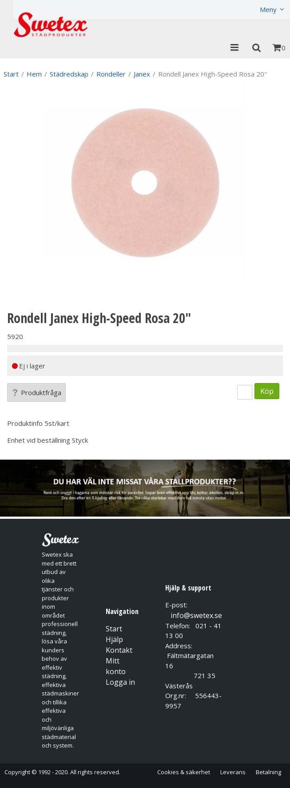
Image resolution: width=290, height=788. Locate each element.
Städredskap (69, 73)
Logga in (120, 682)
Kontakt (119, 650)
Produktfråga (36, 392)
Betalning (268, 772)
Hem (34, 73)
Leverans (233, 772)
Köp (267, 391)
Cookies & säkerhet (183, 772)
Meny (268, 9)
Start (11, 73)
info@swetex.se (196, 615)
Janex (142, 73)
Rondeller (111, 73)
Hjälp (114, 639)
